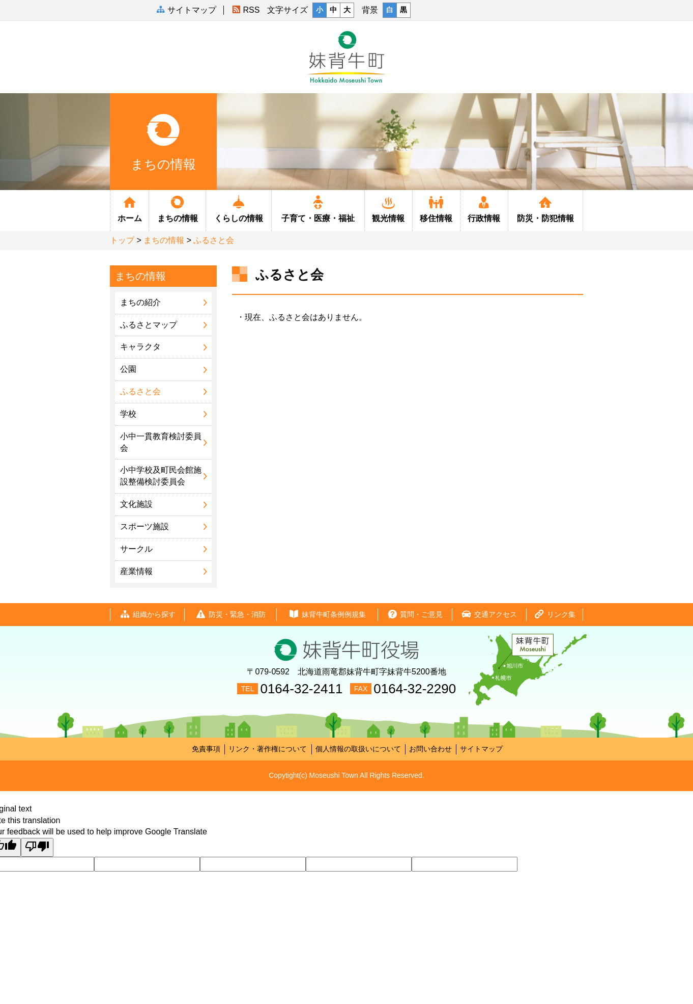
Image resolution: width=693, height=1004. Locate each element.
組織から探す (148, 614)
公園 (128, 369)
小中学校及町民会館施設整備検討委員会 (160, 476)
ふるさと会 (213, 240)
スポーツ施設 (144, 526)
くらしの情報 (238, 208)
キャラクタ (140, 346)
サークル (136, 549)
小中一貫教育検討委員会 (160, 442)
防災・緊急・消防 (230, 614)
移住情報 (436, 208)
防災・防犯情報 (545, 208)
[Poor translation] (37, 847)
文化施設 (136, 504)
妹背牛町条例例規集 (327, 614)
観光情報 (388, 208)
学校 (128, 414)
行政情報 (484, 208)
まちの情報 (177, 208)
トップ (122, 240)
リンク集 (554, 614)
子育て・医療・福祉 (318, 208)
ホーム (129, 208)
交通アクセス (489, 614)
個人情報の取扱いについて (358, 749)
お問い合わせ (430, 749)
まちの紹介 (140, 302)
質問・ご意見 (415, 614)
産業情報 (136, 571)
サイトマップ (481, 749)
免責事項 (206, 749)
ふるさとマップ (148, 324)
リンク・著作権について (267, 749)
